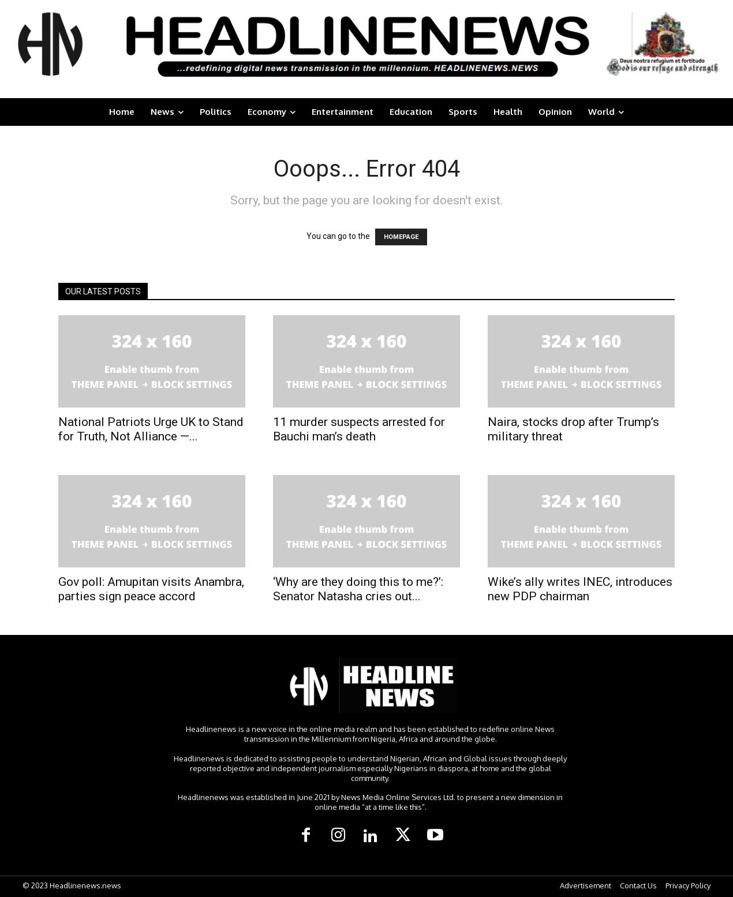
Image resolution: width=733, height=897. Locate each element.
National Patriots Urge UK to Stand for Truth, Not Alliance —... (151, 429)
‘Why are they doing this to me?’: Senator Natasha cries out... (358, 589)
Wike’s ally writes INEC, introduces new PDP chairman (580, 589)
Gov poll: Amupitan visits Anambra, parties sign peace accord (151, 589)
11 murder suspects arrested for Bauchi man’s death (359, 429)
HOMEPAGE (401, 237)
